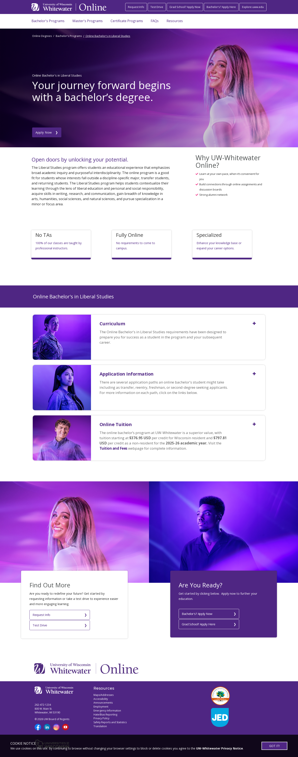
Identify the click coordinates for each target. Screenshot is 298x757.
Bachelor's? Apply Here (221, 7)
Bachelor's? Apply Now (197, 613)
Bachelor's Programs (48, 21)
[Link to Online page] (93, 7)
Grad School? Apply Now (184, 7)
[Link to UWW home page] (52, 7)
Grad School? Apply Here (198, 623)
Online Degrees (42, 36)
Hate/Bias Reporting (105, 712)
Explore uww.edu (253, 7)
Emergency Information (107, 708)
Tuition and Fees (113, 448)
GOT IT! (274, 746)
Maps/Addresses (103, 692)
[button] (182, 320)
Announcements (103, 700)
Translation (100, 723)
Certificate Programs (127, 21)
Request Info (136, 7)
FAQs (155, 21)
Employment (100, 704)
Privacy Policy (101, 716)
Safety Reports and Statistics (110, 720)
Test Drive (156, 7)
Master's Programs (87, 21)
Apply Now (43, 111)
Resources (175, 21)
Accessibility (100, 696)
